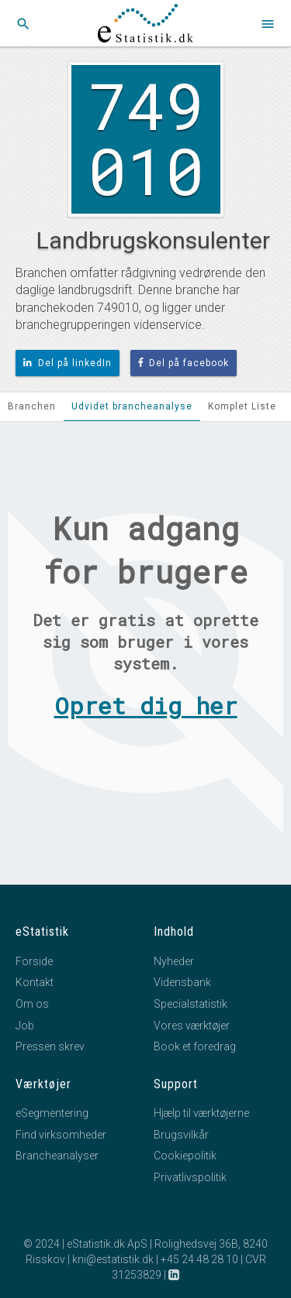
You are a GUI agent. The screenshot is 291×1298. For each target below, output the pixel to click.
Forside (34, 961)
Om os (32, 1004)
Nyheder (174, 961)
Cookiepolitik (185, 1155)
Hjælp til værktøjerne (201, 1113)
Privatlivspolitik (190, 1177)
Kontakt (35, 982)
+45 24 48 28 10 (199, 1259)
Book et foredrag (195, 1046)
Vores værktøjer (192, 1025)
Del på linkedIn (67, 363)
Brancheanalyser (57, 1155)
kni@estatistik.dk (113, 1259)
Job (25, 1025)
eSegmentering (52, 1113)
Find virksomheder (61, 1134)
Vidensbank (182, 982)
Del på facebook (184, 363)
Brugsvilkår (181, 1134)
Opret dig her (145, 705)
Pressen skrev (50, 1046)
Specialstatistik (190, 1004)
